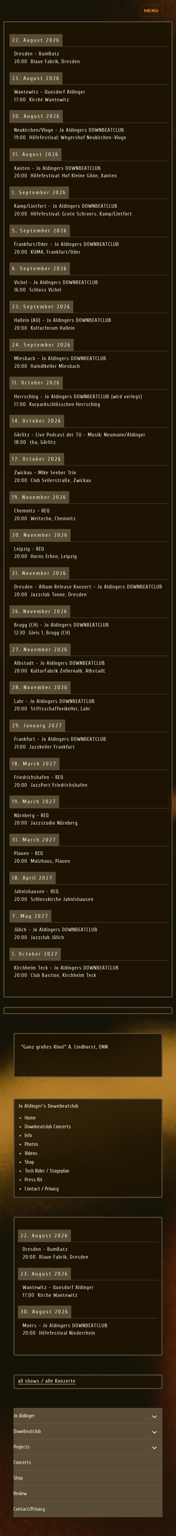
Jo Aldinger (24, 1416)
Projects (22, 1447)
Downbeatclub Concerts (48, 1127)
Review (20, 1493)
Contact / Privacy (42, 1189)
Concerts (22, 1462)
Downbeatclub (27, 1431)
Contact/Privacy (29, 1509)
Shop (29, 1162)
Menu (151, 10)
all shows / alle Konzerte (47, 1381)
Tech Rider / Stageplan (47, 1171)
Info (28, 1135)
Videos (31, 1153)
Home (30, 1118)
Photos (32, 1144)
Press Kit (34, 1180)
